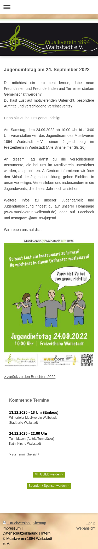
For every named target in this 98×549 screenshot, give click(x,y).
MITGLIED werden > (49, 474)
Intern (46, 533)
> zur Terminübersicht (24, 454)
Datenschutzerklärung (20, 533)
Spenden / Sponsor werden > (49, 486)
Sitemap (39, 523)
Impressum (12, 528)
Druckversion (17, 523)
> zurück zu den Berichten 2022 (29, 377)
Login (91, 523)
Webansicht (85, 528)
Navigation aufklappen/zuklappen (49, 7)
